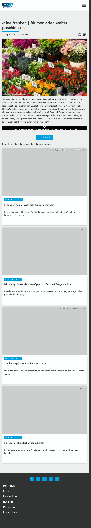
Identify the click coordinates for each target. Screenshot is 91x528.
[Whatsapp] (44, 479)
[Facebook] (32, 479)
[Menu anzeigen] (84, 5)
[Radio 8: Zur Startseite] (23, 5)
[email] (57, 479)
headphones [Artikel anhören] (80, 35)
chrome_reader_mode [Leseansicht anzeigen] (85, 35)
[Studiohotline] (51, 479)
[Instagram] (38, 479)
